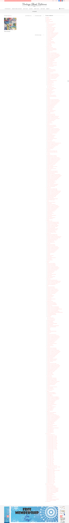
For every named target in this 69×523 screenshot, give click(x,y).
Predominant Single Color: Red (51, 446)
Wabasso (48, 391)
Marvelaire (49, 316)
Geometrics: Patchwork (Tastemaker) (52, 353)
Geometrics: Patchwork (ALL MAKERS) (52, 491)
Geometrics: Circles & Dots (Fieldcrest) (53, 128)
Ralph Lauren (48, 20)
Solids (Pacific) (49, 258)
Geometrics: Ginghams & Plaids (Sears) (53, 290)
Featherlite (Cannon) (51, 87)
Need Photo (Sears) (50, 296)
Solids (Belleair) (49, 26)
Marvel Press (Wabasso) (51, 402)
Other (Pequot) (49, 273)
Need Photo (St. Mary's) (50, 342)
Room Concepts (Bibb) (50, 41)
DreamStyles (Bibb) (50, 31)
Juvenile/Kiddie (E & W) (50, 120)
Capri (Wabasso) (49, 394)
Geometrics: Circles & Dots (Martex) (52, 205)
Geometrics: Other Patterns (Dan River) (53, 101)
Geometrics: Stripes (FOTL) (51, 146)
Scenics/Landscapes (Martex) (51, 215)
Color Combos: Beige (50, 452)
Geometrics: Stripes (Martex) (51, 209)
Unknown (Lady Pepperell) (51, 186)
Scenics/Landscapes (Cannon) (51, 88)
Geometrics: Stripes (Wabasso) (51, 400)
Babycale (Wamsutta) (50, 413)
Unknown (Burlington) (50, 66)
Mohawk (48, 219)
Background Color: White (51, 481)
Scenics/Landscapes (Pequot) (51, 274)
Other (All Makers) (49, 495)
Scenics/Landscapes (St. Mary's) (52, 343)
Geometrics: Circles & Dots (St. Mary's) (53, 335)
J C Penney (48, 153)
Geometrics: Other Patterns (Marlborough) (53, 192)
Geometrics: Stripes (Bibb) (51, 36)
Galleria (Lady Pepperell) (51, 173)
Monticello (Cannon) (50, 81)
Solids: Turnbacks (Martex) (51, 217)
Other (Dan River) (50, 108)
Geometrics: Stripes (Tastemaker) (52, 354)
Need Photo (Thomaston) (51, 384)
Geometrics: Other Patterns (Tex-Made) (53, 366)
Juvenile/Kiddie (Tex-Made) (51, 370)
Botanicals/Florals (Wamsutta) (51, 414)
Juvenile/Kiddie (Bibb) (50, 37)
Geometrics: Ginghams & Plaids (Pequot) (53, 267)
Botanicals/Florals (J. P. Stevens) (52, 156)
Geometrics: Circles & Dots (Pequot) (52, 266)
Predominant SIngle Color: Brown (52, 440)
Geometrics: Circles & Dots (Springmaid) (53, 307)
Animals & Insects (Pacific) (51, 244)
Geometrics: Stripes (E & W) (51, 119)
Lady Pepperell (49, 169)
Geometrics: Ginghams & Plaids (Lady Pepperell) (54, 175)
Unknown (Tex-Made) (50, 374)
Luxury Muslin (49, 315)
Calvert (48, 67)
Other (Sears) (49, 297)
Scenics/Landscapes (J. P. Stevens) (52, 166)
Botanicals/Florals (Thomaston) (52, 379)
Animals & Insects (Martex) (51, 202)
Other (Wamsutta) (50, 424)
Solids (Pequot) (49, 275)
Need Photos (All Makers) (50, 494)
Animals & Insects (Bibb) (50, 28)
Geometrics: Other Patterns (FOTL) (52, 145)
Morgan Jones (49, 233)
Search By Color (48, 433)
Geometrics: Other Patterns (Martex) (52, 207)
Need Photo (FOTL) (50, 148)
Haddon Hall (48, 149)
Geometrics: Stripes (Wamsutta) (52, 420)
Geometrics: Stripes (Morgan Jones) (52, 238)
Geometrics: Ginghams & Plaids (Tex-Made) (53, 365)
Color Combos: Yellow (50, 464)
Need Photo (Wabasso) (50, 403)
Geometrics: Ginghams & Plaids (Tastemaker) (53, 351)
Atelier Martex (49, 203)
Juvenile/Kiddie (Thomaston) (51, 383)
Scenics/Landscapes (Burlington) (52, 62)
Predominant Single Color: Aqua (52, 435)
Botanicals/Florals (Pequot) (51, 264)
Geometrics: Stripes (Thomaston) (52, 382)
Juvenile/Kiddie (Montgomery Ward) (52, 228)
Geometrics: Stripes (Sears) (51, 293)
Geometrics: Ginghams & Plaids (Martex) (53, 206)
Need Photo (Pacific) (50, 255)
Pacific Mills (48, 243)
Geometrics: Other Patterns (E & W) (52, 117)
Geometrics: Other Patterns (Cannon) (52, 76)
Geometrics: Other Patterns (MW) (52, 226)
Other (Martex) (49, 214)
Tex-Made (48, 362)
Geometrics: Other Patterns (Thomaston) (53, 381)
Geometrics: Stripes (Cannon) (51, 78)
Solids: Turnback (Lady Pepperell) (52, 185)
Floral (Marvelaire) (51, 317)
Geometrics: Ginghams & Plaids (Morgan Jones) (54, 236)
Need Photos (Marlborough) (51, 196)
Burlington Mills (49, 46)
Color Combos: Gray (50, 456)
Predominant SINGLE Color (51, 434)
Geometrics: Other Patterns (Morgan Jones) (53, 237)
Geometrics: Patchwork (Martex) (52, 208)
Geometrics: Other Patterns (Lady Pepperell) (53, 176)
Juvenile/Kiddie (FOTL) (50, 147)
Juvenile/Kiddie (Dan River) (51, 105)
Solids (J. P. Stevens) (50, 167)
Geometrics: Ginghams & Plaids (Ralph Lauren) (54, 281)
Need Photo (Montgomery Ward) (52, 229)
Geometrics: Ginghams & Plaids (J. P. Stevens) (54, 158)
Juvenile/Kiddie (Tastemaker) (51, 355)
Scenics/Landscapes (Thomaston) (52, 386)
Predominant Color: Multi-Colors (52, 465)
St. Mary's (48, 333)
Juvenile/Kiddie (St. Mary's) (51, 341)
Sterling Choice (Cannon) (51, 91)
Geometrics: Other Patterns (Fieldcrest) (53, 130)
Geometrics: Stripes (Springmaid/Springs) (53, 311)
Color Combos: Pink (50, 460)
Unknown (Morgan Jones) (51, 242)
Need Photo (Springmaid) (51, 320)
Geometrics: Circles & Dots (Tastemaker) (53, 350)
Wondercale (49, 332)
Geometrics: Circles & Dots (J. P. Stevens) (53, 157)
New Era (48, 385)
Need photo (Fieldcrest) (50, 136)
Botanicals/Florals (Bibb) (51, 29)
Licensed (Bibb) (49, 38)
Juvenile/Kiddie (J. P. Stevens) (51, 163)
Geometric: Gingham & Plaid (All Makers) (53, 488)
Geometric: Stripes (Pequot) (51, 265)
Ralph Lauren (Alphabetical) (51, 284)
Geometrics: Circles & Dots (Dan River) (53, 99)
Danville (48, 98)
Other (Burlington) (50, 61)
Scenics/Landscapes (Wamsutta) (52, 425)
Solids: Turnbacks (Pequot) (51, 276)
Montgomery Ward (49, 19)
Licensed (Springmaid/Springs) (51, 314)
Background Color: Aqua (51, 469)
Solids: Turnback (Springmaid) (51, 326)
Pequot (48, 262)
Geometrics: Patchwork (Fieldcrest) (52, 131)
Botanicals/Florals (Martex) (51, 204)
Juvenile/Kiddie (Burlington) (51, 58)
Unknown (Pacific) (50, 259)
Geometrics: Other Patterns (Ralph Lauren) (53, 282)
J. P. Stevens (48, 154)
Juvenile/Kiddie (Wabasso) (51, 401)
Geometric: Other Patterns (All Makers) (52, 489)
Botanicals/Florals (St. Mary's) (51, 334)
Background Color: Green (51, 475)
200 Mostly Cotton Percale (51, 302)
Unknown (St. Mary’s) (50, 345)
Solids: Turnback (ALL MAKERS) (51, 500)
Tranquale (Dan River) (50, 111)
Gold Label (49, 79)
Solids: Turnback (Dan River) (51, 110)
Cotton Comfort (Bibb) (50, 30)
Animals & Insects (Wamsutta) (51, 412)
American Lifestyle (50, 47)
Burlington (47, 17)
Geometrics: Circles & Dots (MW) (52, 224)
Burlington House (50, 50)
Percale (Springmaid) (50, 322)
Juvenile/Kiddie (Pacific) (50, 252)
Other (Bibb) (49, 40)
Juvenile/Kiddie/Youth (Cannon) (52, 80)
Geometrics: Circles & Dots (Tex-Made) (53, 364)
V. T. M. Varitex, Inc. (49, 390)
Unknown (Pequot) (50, 277)
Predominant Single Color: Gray (52, 441)
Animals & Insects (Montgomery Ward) (53, 222)
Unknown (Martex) (50, 218)
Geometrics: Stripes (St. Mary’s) (52, 340)
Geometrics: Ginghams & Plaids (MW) (52, 225)
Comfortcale (50, 86)
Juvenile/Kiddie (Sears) (50, 295)
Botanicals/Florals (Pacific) (51, 245)
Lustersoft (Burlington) (50, 59)
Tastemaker (48, 346)
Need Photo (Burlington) (51, 60)
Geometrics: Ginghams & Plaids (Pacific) (53, 247)
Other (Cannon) (49, 83)
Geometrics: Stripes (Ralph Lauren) (52, 283)
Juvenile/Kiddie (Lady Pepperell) (52, 179)
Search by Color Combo (50, 450)
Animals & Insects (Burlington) (51, 48)
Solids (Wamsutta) (50, 426)
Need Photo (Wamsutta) (50, 423)
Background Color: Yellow (51, 482)
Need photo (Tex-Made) (50, 371)
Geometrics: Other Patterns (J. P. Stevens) (53, 159)
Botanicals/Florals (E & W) (51, 115)
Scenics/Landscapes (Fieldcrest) (52, 138)
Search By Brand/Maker (49, 21)
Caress (48, 51)
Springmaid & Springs (50, 301)
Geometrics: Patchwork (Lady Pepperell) (53, 177)
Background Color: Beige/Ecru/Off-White (53, 470)
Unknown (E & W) (49, 122)
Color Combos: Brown (50, 455)
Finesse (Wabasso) (50, 395)
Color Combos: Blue (50, 454)
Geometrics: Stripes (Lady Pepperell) (52, 178)
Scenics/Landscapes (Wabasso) (51, 404)
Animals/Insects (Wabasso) (51, 392)
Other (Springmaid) (50, 321)
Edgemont (48, 72)
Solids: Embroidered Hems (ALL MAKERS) (53, 499)
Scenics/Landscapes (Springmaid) (52, 323)
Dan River (47, 18)
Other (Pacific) (49, 256)
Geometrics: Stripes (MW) (51, 227)
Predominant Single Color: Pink (52, 444)
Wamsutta (48, 411)
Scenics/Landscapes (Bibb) (51, 42)
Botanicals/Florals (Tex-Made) (51, 363)
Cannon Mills (49, 68)
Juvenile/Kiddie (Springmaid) (51, 313)
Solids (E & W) (49, 121)
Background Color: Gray (50, 474)
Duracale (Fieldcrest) (50, 127)
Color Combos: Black (50, 453)
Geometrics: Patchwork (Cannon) (52, 77)
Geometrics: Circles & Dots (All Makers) (52, 490)
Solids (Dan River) (50, 109)
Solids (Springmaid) (50, 324)
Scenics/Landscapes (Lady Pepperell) (52, 184)
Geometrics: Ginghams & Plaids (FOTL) (53, 144)
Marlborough (49, 187)
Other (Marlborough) (50, 197)
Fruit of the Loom (49, 140)
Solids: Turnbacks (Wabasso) (51, 406)
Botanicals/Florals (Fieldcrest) (51, 126)
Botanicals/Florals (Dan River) (51, 96)
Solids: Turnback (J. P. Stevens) (51, 168)
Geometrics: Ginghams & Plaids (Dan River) (53, 100)
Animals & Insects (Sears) (51, 286)
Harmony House (49, 294)
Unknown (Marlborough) (51, 199)
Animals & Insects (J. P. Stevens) (52, 155)
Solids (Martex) (49, 216)
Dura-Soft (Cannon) (50, 71)
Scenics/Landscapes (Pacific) (51, 257)
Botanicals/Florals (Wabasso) (51, 393)
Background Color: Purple (51, 479)
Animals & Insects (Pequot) (51, 263)
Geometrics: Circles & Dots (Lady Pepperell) (53, 174)
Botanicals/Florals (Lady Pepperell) (52, 172)
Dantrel (48, 97)
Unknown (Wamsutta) (50, 432)
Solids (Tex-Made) (50, 373)
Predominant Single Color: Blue (52, 439)
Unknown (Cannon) (50, 92)
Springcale (48, 327)
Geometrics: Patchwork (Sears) (51, 292)
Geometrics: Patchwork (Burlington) (52, 57)
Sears (47, 285)
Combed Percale (49, 305)
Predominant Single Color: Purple (52, 445)
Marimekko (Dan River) (50, 106)
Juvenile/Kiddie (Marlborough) (51, 195)
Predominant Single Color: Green (52, 442)
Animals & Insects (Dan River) (51, 95)
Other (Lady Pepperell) (50, 183)
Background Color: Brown (51, 473)
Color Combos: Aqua (50, 451)
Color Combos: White (50, 463)
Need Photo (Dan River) (50, 107)
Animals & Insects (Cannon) (51, 69)
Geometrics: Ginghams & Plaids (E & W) (53, 116)
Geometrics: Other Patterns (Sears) (52, 291)
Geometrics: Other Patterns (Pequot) (52, 268)
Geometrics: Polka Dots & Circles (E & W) (53, 118)
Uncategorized (48, 501)
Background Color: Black (51, 471)
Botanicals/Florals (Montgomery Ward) (53, 223)
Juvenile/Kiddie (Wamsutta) (51, 421)
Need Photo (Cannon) (50, 82)
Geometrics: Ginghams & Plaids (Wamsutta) (53, 416)
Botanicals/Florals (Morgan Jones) (52, 235)
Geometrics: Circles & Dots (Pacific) (52, 246)
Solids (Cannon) (49, 90)
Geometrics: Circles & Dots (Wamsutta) (53, 415)
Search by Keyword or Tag (50, 483)
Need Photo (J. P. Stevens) (51, 164)
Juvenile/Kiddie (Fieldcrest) (51, 135)
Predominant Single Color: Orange (52, 443)
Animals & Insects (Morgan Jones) (52, 234)
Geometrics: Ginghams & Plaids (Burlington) (53, 55)
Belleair (48, 22)
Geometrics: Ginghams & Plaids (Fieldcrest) (53, 129)
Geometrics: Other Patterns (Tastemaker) (53, 352)
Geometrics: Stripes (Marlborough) (52, 194)
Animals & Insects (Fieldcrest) (51, 125)
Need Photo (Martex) (50, 213)
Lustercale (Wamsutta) (50, 422)
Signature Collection (50, 89)
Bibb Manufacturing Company (51, 27)
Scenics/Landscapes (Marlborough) (52, 198)
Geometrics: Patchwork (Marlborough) (53, 193)
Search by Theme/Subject (49, 484)
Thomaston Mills (49, 375)
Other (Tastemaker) (50, 357)
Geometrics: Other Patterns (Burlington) (53, 56)
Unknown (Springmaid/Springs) (51, 331)
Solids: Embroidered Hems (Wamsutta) (52, 427)
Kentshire (48, 253)
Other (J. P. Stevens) (50, 165)
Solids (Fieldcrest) (50, 139)
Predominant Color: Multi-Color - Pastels (54, 466)
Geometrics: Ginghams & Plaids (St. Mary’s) (53, 336)
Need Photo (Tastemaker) (51, 356)
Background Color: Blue (50, 472)
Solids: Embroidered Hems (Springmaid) (53, 325)
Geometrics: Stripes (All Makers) (51, 492)
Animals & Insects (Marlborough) (52, 188)
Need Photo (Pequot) (50, 272)
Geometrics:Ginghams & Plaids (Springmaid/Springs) (55, 312)
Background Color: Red (50, 480)
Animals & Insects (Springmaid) (51, 303)
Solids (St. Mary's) (50, 344)
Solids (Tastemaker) (50, 361)
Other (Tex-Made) (50, 372)
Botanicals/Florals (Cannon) (51, 70)
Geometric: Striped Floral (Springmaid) (53, 306)
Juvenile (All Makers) (50, 493)
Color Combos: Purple (50, 461)
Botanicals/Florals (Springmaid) (52, 304)
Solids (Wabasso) (49, 405)
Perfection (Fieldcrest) (50, 137)
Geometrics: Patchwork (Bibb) (51, 35)
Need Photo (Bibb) (50, 39)
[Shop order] (29, 15)
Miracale (48, 254)
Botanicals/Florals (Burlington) (52, 49)
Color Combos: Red (50, 462)
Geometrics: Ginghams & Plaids (52, 380)
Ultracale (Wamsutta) (50, 431)
